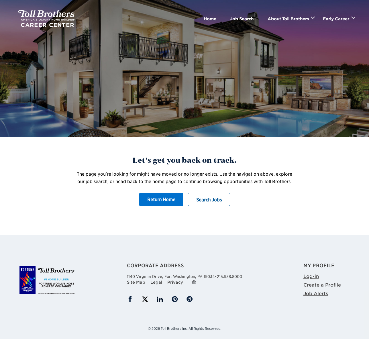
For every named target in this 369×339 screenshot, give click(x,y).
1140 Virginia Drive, (171, 276)
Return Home (161, 199)
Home (210, 18)
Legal (156, 282)
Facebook (130, 299)
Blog (190, 299)
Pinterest (175, 299)
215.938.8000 (229, 276)
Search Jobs (209, 199)
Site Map (136, 282)
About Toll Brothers (288, 18)
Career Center (47, 25)
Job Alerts (315, 293)
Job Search (242, 18)
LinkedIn (160, 299)
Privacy (175, 282)
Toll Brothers (46, 15)
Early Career (336, 18)
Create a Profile (322, 284)
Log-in (311, 276)
